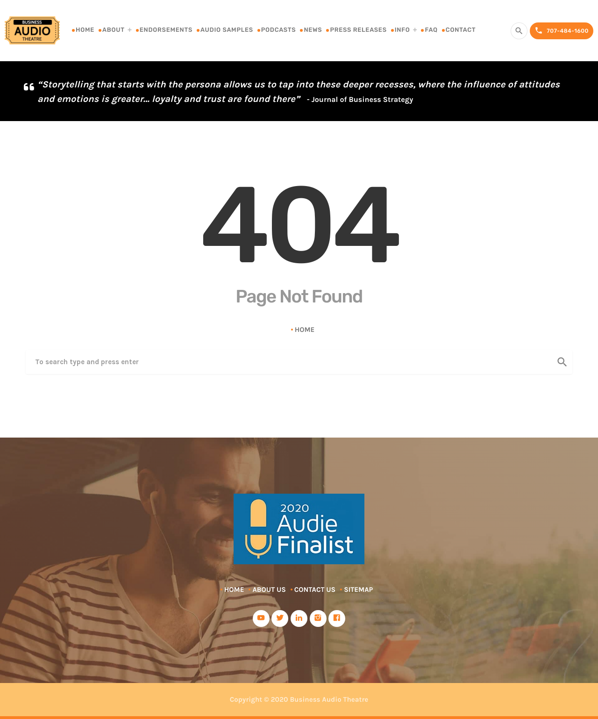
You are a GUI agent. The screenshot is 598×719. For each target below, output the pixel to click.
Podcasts (278, 30)
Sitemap (358, 589)
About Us (268, 589)
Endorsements (166, 30)
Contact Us (314, 589)
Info (402, 30)
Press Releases (358, 30)
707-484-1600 (561, 30)
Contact (461, 30)
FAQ (431, 30)
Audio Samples (226, 30)
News (313, 30)
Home (85, 30)
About (113, 30)
